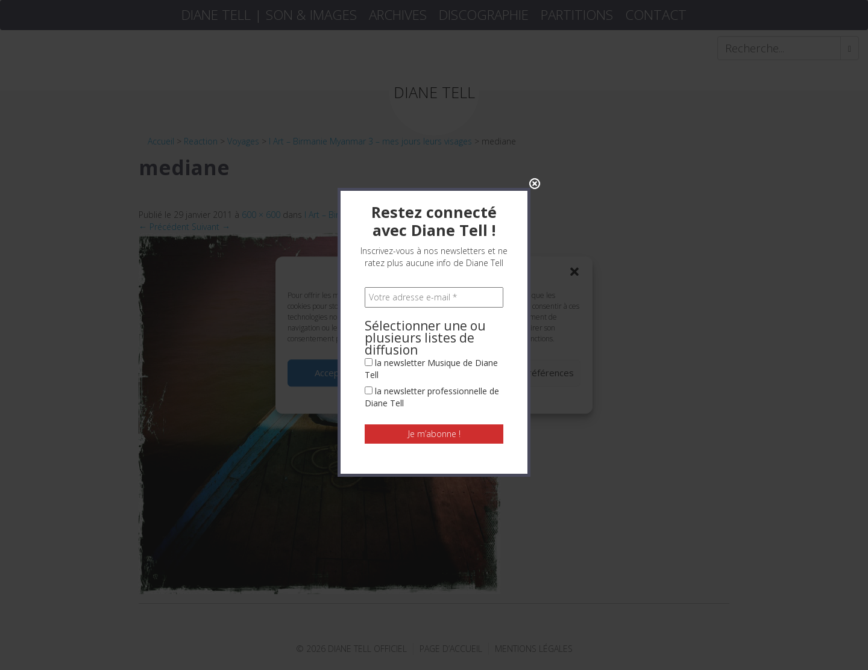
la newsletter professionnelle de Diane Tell (432, 304)
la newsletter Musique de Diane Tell (431, 276)
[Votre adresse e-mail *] (434, 204)
